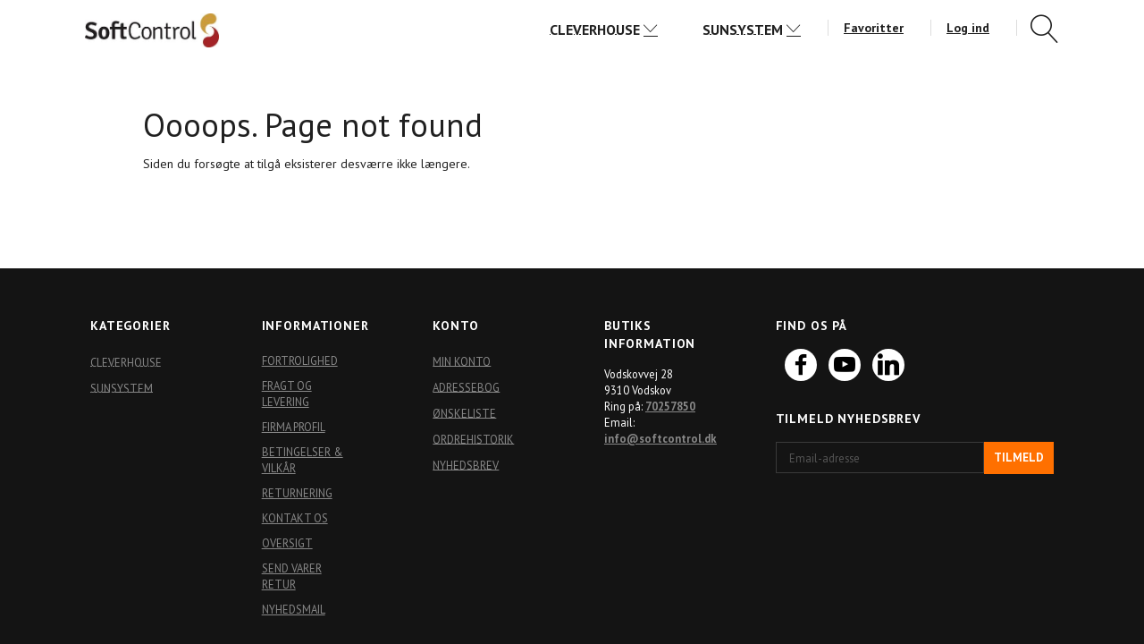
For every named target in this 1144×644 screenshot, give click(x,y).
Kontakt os (295, 518)
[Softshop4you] (152, 29)
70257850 (670, 406)
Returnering (297, 493)
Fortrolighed (300, 360)
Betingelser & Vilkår (302, 460)
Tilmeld (1019, 457)
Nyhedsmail (293, 609)
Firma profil (293, 426)
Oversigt (287, 543)
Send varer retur (292, 576)
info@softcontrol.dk (660, 438)
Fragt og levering (287, 393)
